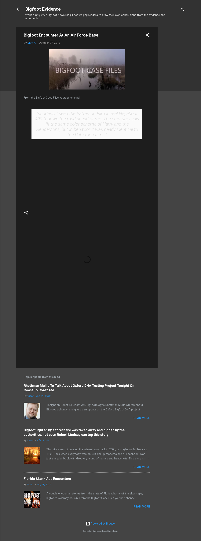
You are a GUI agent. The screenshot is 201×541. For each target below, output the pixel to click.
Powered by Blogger (101, 523)
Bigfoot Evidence (43, 9)
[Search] (182, 10)
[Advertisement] (173, 84)
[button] (147, 36)
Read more (141, 418)
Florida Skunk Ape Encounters (47, 479)
